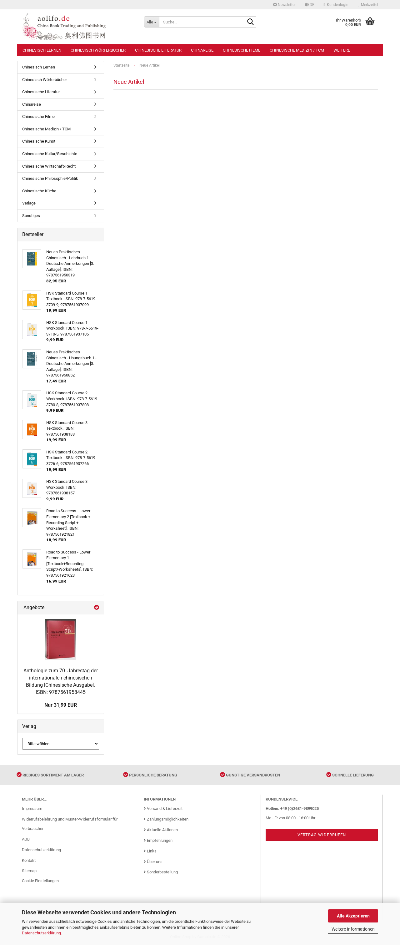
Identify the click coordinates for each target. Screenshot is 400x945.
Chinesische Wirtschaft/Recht (49, 166)
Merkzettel (368, 5)
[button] (309, 4)
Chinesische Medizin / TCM (297, 50)
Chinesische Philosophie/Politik (50, 178)
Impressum (32, 808)
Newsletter (284, 5)
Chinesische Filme (241, 50)
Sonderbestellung (161, 872)
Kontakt (29, 860)
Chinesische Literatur (158, 50)
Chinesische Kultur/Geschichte (49, 153)
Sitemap (29, 870)
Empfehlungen (158, 840)
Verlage (29, 203)
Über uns (153, 861)
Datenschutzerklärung (41, 933)
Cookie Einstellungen (40, 880)
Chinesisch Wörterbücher (98, 50)
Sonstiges (31, 215)
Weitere (341, 50)
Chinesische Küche (39, 191)
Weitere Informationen (353, 929)
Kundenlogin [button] (336, 5)
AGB (26, 839)
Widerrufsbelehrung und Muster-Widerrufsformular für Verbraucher (70, 824)
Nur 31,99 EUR (60, 705)
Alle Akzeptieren (353, 915)
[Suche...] (151, 22)
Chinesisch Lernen (41, 50)
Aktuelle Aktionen (161, 829)
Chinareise (202, 50)
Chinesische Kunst (38, 141)
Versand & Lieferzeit (163, 808)
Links (150, 851)
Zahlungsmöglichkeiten (166, 819)
